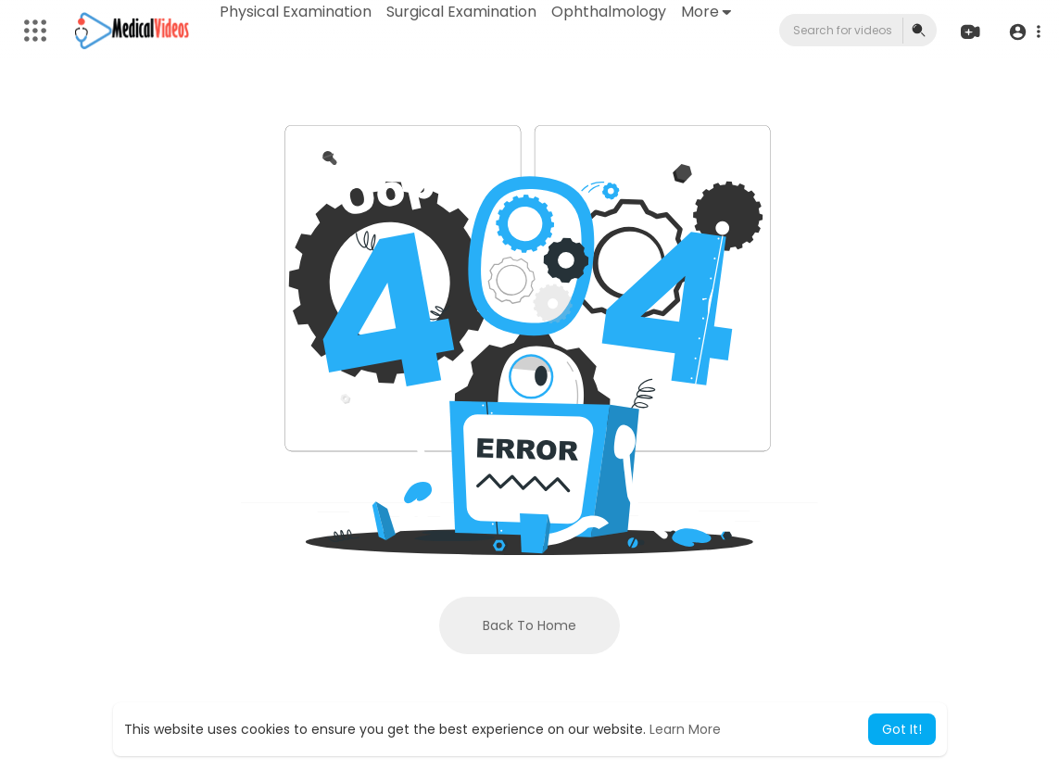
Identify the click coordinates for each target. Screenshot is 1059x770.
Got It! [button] (902, 729)
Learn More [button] (685, 729)
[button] (1024, 31)
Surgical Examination (461, 11)
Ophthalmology (608, 11)
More (706, 11)
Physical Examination (296, 11)
